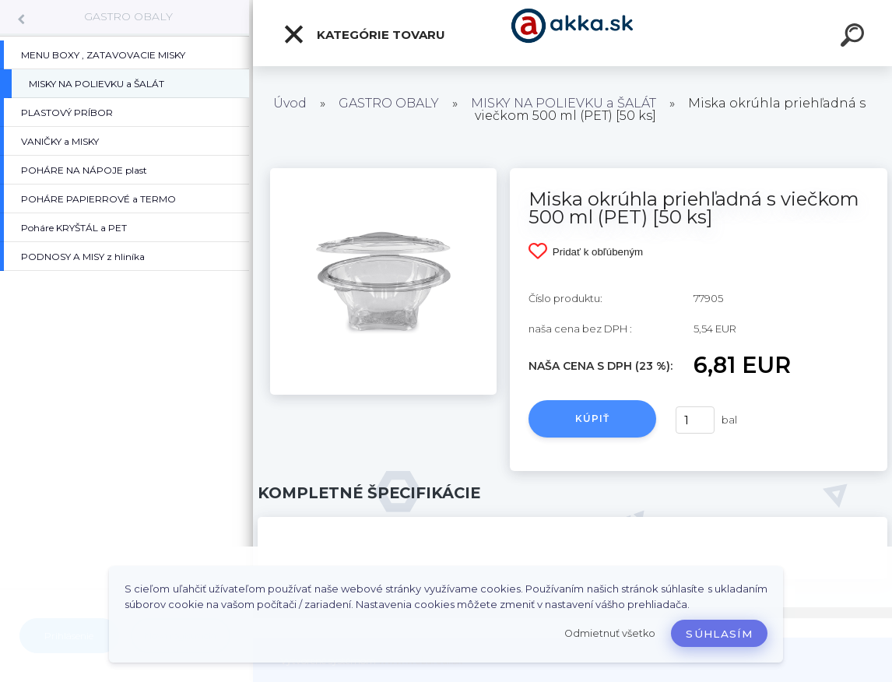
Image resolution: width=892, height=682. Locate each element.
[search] (855, 37)
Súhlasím (719, 634)
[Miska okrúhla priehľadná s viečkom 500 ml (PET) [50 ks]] (383, 174)
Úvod (290, 103)
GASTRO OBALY (128, 16)
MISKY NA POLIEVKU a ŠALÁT (563, 103)
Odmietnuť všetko (609, 633)
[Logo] (572, 33)
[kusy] (695, 420)
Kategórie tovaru (364, 34)
